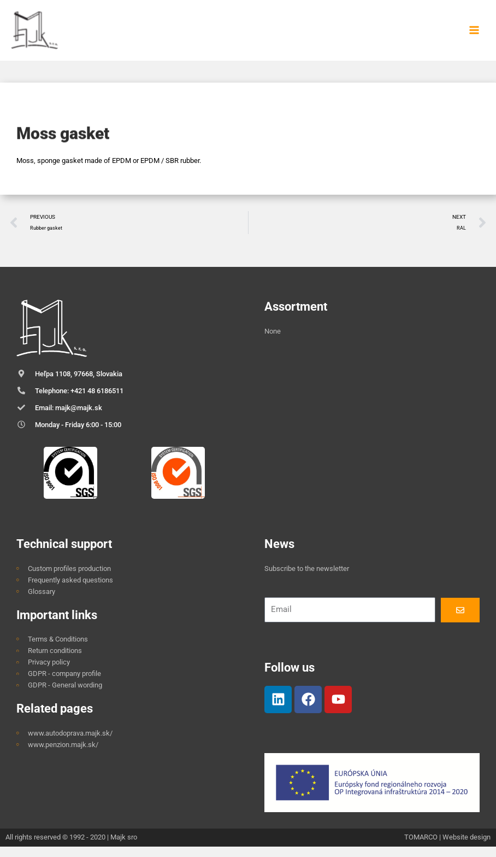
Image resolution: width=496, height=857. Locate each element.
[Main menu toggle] (474, 35)
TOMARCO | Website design (447, 847)
